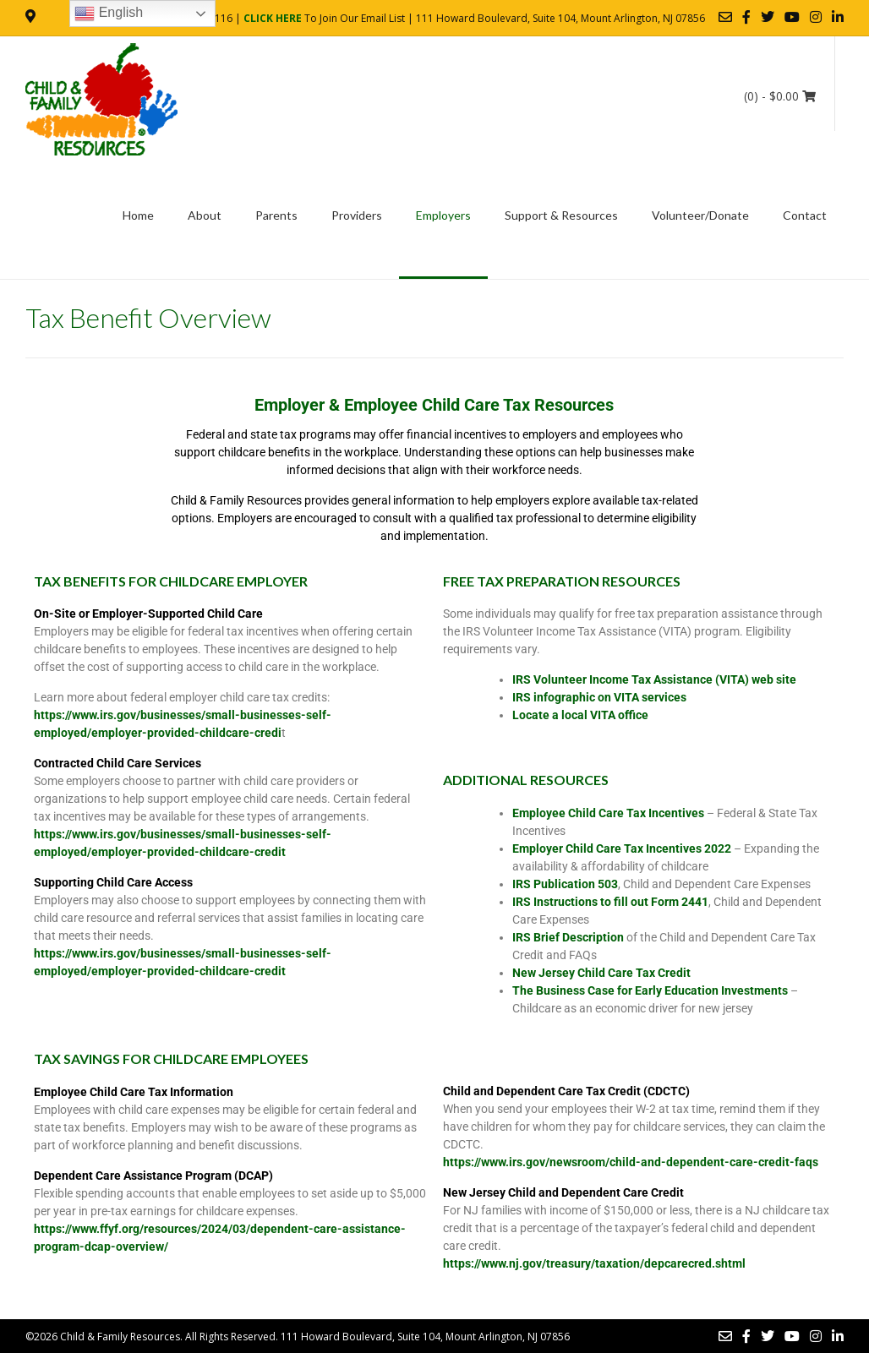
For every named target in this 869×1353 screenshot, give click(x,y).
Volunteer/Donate (700, 215)
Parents (276, 215)
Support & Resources (561, 215)
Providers (356, 215)
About (204, 215)
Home (138, 215)
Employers (443, 215)
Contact (805, 215)
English (108, 13)
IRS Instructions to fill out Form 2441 (610, 901)
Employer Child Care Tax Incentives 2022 (621, 848)
